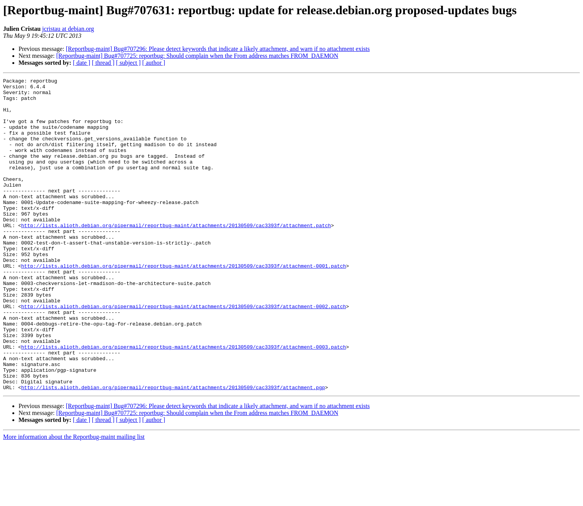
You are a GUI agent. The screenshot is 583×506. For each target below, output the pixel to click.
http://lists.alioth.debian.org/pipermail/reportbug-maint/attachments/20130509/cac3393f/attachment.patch (176, 255)
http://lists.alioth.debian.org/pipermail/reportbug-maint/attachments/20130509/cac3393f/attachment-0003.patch (183, 401)
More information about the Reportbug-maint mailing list (74, 499)
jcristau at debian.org (68, 28)
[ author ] (153, 62)
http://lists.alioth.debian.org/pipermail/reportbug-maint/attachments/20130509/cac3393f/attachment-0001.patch (183, 303)
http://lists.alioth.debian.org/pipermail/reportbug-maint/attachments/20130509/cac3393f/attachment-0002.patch (183, 352)
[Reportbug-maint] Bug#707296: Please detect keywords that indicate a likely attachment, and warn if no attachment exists (218, 49)
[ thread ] (103, 62)
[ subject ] (128, 62)
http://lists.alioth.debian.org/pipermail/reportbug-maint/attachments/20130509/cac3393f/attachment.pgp (173, 449)
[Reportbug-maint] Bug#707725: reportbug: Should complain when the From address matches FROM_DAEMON (197, 55)
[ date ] (81, 62)
